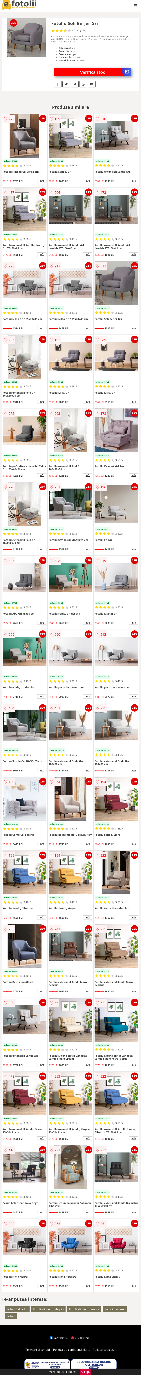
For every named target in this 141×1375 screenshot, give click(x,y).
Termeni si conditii (38, 1350)
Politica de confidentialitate (71, 1350)
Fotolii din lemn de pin (48, 1309)
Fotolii (11, 1316)
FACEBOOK (59, 1338)
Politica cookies (103, 1350)
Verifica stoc (105, 72)
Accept (85, 1372)
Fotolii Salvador (17, 1309)
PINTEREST (80, 1338)
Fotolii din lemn (115, 1309)
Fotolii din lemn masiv (84, 1309)
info (42, 180)
